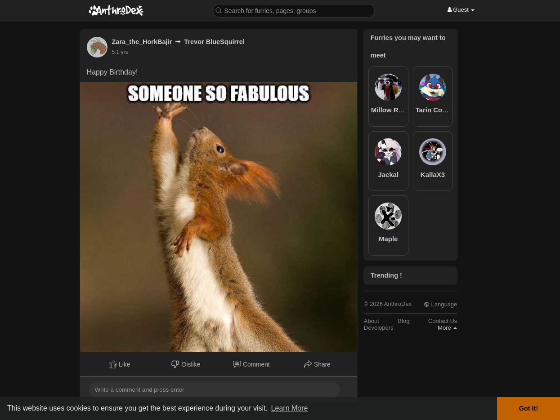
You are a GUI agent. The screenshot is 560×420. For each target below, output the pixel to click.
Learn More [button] (289, 408)
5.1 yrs (120, 52)
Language (440, 304)
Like (119, 364)
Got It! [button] (528, 408)
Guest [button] (461, 9)
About (371, 321)
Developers (379, 328)
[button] (294, 10)
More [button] (447, 327)
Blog (403, 321)
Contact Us (442, 321)
